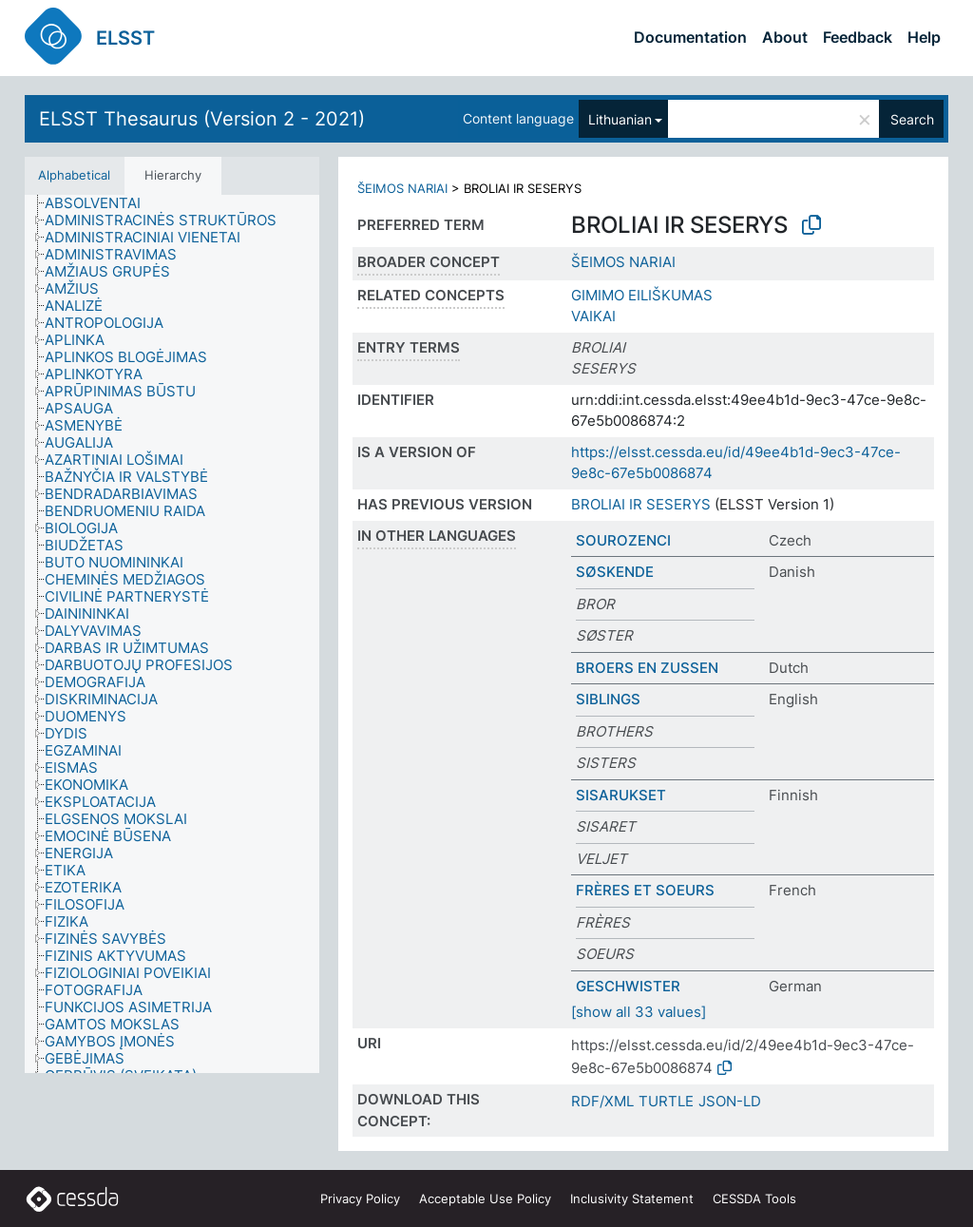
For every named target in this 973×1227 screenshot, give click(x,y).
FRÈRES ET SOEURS (645, 890)
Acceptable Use (485, 1198)
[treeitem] (101, 203)
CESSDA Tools (754, 1198)
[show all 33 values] (638, 1012)
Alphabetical (74, 174)
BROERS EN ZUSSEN (647, 668)
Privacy (360, 1198)
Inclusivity (632, 1198)
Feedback (857, 37)
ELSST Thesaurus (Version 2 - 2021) (202, 118)
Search (912, 119)
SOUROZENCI (623, 540)
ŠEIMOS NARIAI (402, 188)
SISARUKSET (621, 795)
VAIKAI (593, 316)
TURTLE (666, 1101)
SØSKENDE (615, 572)
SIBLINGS (608, 699)
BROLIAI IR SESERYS (641, 504)
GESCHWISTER (628, 986)
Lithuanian (620, 119)
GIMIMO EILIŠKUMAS (642, 295)
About (785, 37)
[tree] (172, 634)
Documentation (690, 37)
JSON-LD (729, 1101)
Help (924, 37)
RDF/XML (602, 1101)
